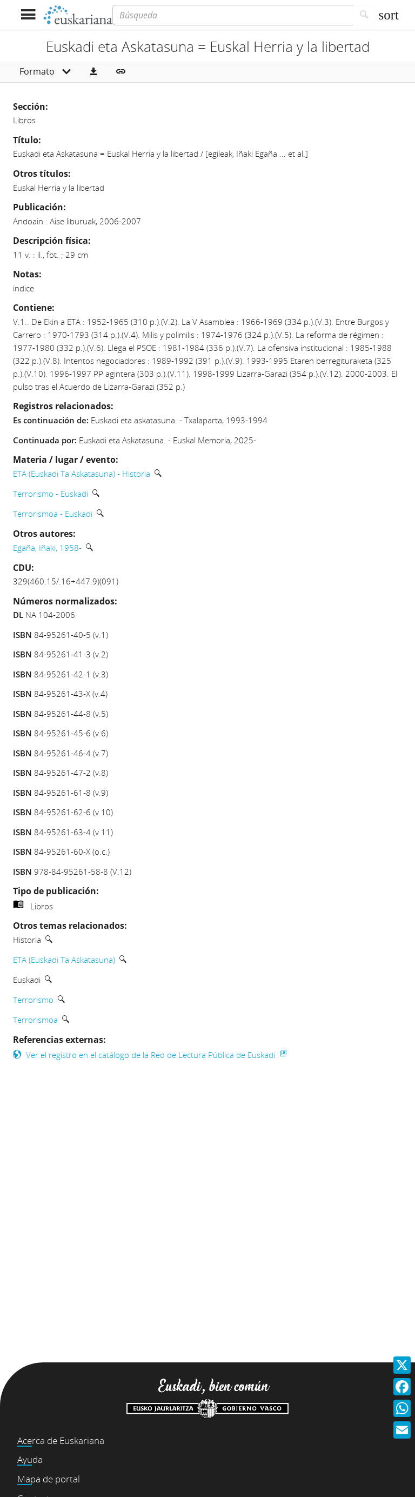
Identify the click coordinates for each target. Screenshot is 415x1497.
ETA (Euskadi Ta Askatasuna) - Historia (81, 473)
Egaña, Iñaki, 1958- (47, 547)
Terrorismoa (35, 1019)
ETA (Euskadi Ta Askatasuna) (64, 959)
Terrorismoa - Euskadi (52, 513)
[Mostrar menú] (28, 15)
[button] (93, 72)
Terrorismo (33, 999)
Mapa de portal (48, 1479)
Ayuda (30, 1459)
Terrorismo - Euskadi (50, 493)
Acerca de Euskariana (60, 1440)
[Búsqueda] (232, 15)
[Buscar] (364, 15)
